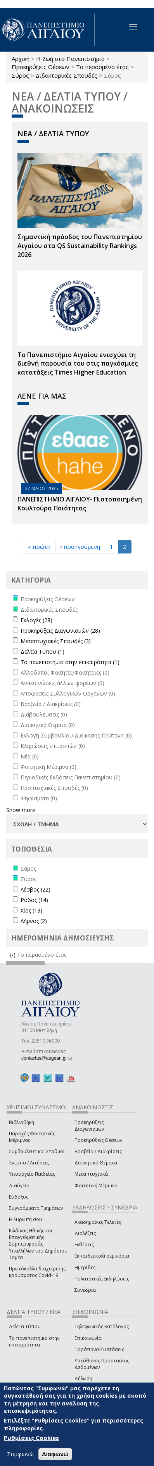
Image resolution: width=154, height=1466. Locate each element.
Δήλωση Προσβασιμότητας (95, 1381)
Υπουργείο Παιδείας (32, 1174)
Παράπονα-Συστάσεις (99, 1349)
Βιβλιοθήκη (21, 1122)
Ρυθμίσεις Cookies (31, 1438)
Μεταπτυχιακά (91, 1174)
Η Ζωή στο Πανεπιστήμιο (70, 58)
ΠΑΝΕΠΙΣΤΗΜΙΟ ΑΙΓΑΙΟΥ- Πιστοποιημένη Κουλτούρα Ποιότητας (79, 503)
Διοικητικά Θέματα (95, 1162)
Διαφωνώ (55, 1454)
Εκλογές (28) (36, 620)
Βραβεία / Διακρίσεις (98, 1151)
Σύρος (20, 75)
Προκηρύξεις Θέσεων (40, 67)
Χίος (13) (31, 910)
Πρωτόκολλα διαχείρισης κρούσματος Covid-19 (37, 1272)
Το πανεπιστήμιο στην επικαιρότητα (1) (70, 662)
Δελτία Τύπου (25, 1326)
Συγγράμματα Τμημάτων (36, 1208)
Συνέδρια (85, 1290)
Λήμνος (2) (34, 921)
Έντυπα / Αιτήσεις (29, 1162)
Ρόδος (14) (34, 900)
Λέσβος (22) (35, 889)
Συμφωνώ (20, 1454)
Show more (20, 810)
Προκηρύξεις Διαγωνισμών (89, 1125)
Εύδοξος (18, 1197)
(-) (13, 954)
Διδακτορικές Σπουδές (66, 75)
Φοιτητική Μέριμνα (96, 1185)
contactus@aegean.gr (46, 1058)
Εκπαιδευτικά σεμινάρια (101, 1256)
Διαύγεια (19, 1185)
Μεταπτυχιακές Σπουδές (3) (56, 641)
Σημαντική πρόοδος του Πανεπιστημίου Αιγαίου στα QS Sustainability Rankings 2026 (79, 245)
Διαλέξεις (85, 1233)
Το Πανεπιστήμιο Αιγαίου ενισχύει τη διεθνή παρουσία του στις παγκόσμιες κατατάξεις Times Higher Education (77, 363)
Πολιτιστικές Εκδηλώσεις (101, 1278)
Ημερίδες (84, 1267)
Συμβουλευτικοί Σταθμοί (37, 1151)
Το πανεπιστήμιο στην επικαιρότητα (34, 1341)
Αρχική (20, 58)
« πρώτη (39, 546)
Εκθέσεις (84, 1244)
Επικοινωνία (88, 1338)
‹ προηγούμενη (80, 546)
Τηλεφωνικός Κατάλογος (101, 1326)
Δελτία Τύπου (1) (42, 651)
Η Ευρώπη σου (25, 1219)
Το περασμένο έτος (102, 67)
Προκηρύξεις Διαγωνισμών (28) (60, 630)
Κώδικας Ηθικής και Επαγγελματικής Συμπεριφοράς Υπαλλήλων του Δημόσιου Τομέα (38, 1244)
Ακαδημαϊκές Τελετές (97, 1222)
